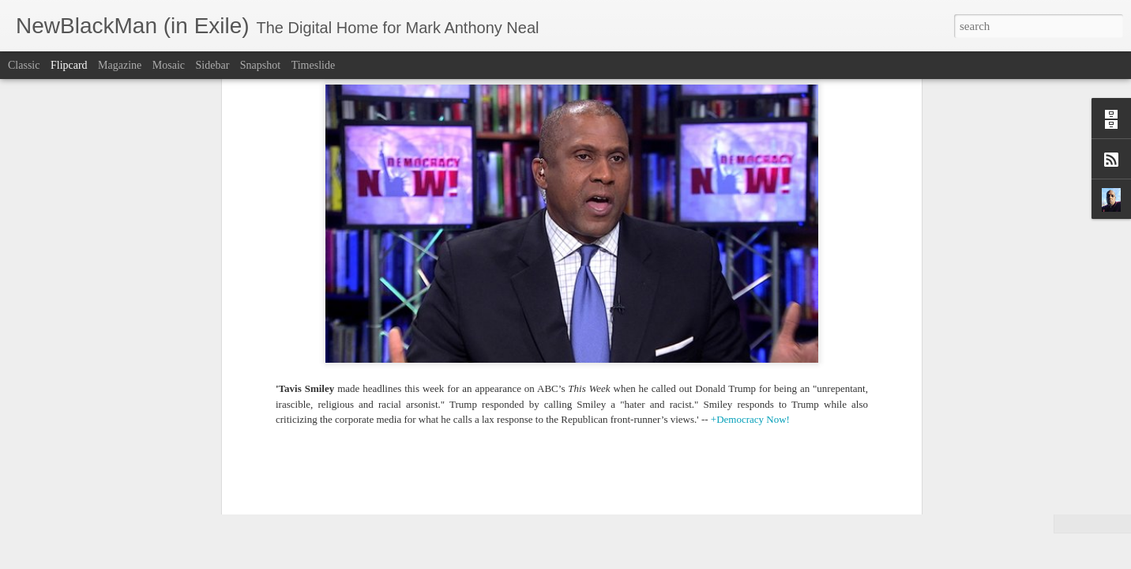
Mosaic (168, 65)
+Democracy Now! (750, 90)
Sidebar (213, 65)
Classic (23, 65)
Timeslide (313, 65)
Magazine (119, 65)
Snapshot (260, 65)
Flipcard (69, 65)
